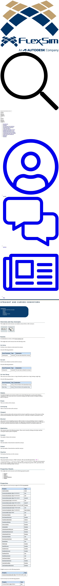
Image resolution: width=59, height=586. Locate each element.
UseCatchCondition (6, 563)
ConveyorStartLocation (7, 502)
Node (25, 510)
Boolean (26, 505)
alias (13, 493)
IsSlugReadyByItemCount (7, 531)
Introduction (5, 124)
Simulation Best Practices (8, 127)
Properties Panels (6, 313)
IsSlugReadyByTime (6, 534)
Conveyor (6, 475)
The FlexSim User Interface (8, 126)
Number (26, 517)
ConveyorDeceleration (6, 495)
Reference (5, 135)
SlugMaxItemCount (6, 551)
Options (28, 510)
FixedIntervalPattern (6, 522)
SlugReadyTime (5, 553)
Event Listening (18, 338)
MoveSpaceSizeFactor (7, 539)
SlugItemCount (5, 548)
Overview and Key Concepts (8, 309)
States (4, 311)
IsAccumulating (5, 524)
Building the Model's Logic (8, 130)
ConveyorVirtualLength (7, 507)
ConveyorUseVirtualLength (7, 505)
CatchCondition (5, 490)
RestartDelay (5, 541)
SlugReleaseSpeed (6, 555)
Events (4, 310)
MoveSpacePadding (6, 536)
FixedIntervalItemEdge (7, 519)
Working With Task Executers (9, 132)
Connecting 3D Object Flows (9, 129)
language (2, 114)
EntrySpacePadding (6, 514)
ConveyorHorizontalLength (7, 574)
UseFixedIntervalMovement (8, 565)
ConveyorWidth (5, 512)
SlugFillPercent (5, 546)
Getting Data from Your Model (9, 133)
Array (25, 502)
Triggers (5, 478)
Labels (5, 474)
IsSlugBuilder (5, 526)
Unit (25, 493)
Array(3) (26, 498)
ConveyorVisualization (6, 510)
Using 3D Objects (6, 128)
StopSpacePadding (6, 558)
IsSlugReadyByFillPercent (7, 529)
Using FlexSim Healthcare (8, 134)
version (2, 112)
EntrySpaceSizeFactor (7, 517)
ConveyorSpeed (5, 500)
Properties (5, 314)
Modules (5, 136)
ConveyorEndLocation (6, 498)
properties (26, 485)
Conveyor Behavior (8, 477)
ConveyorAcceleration (6, 493)
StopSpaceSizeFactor (6, 560)
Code (25, 490)
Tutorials (5, 125)
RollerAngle (4, 543)
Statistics (4, 312)
